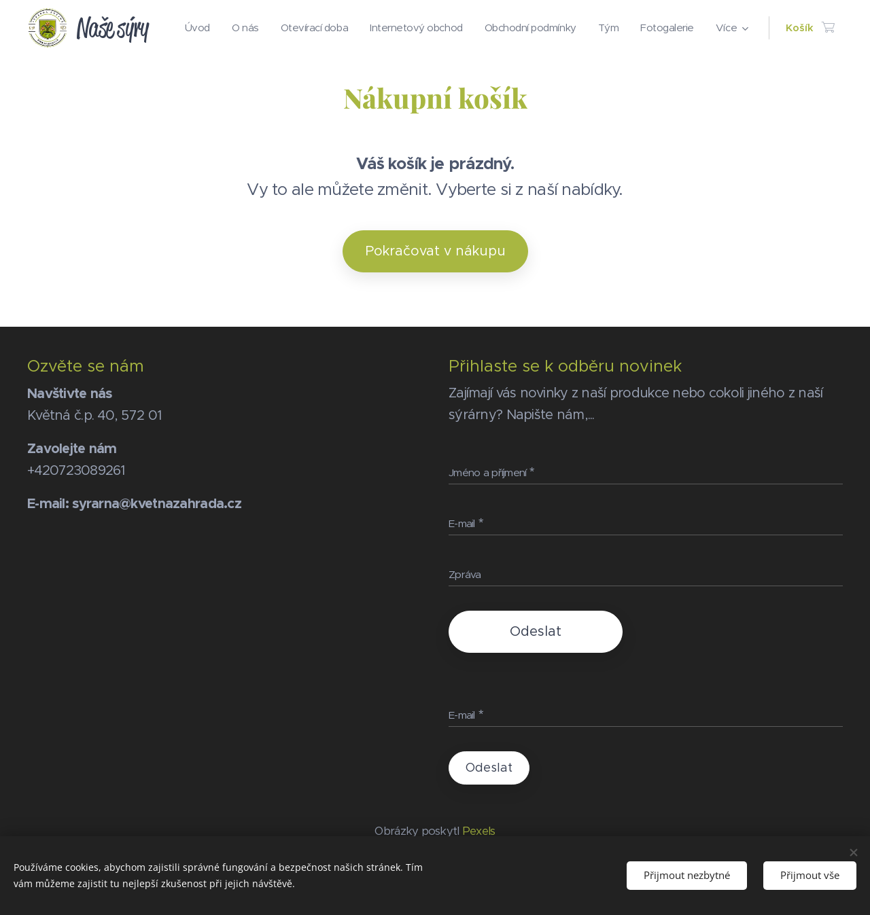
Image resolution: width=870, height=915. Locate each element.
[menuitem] (257, 28)
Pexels (478, 831)
